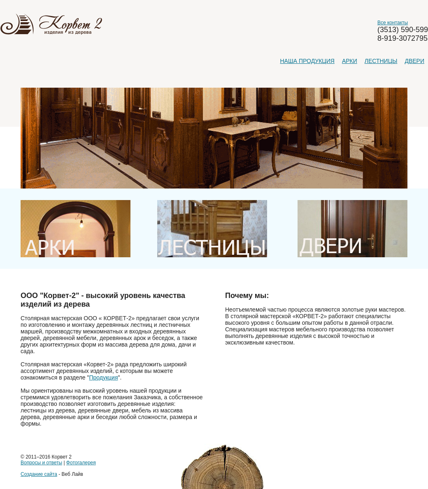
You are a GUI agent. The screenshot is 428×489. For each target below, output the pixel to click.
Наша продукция (307, 61)
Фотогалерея (81, 463)
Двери (414, 61)
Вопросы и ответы (41, 463)
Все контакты (392, 23)
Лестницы (381, 61)
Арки (349, 61)
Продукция (103, 377)
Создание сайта (39, 474)
